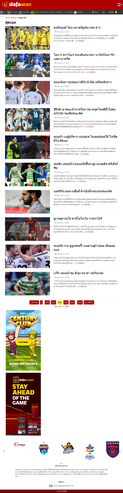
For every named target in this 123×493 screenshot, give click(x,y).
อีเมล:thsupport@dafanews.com (61, 486)
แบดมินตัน (58, 12)
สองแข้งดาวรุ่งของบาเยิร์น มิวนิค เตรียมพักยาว (83, 82)
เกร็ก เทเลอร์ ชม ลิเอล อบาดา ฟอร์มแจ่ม (78, 273)
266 (72, 302)
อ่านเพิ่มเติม (80, 41)
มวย (64, 12)
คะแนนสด (12, 12)
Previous (3, 451)
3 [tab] (64, 463)
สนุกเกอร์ (69, 12)
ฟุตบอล (35, 12)
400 (80, 302)
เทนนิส (51, 12)
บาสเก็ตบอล (44, 12)
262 (47, 302)
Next (120, 451)
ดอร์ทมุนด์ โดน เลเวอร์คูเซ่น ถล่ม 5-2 (77, 28)
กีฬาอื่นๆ (78, 12)
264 (59, 302)
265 (66, 302)
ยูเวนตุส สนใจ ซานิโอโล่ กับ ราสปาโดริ (78, 219)
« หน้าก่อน (34, 302)
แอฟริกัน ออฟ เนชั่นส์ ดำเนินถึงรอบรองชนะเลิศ (83, 191)
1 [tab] (59, 463)
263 (53, 302)
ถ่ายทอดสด (24, 12)
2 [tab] (61, 463)
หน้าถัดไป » (89, 302)
